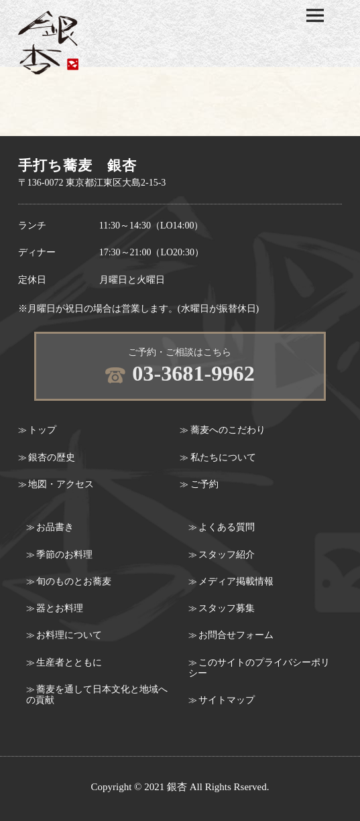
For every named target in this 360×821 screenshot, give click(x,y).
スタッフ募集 (226, 608)
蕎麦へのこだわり (227, 430)
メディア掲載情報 (236, 581)
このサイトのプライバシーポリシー (259, 667)
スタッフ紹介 (226, 555)
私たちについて (223, 457)
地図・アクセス (61, 484)
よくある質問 (226, 527)
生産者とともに (69, 662)
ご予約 (204, 484)
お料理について (69, 635)
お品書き (55, 527)
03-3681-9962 (193, 373)
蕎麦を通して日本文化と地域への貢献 (97, 694)
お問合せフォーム (236, 635)
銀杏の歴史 (51, 457)
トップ (42, 430)
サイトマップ (226, 700)
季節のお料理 (64, 555)
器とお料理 (59, 608)
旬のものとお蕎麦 (73, 581)
